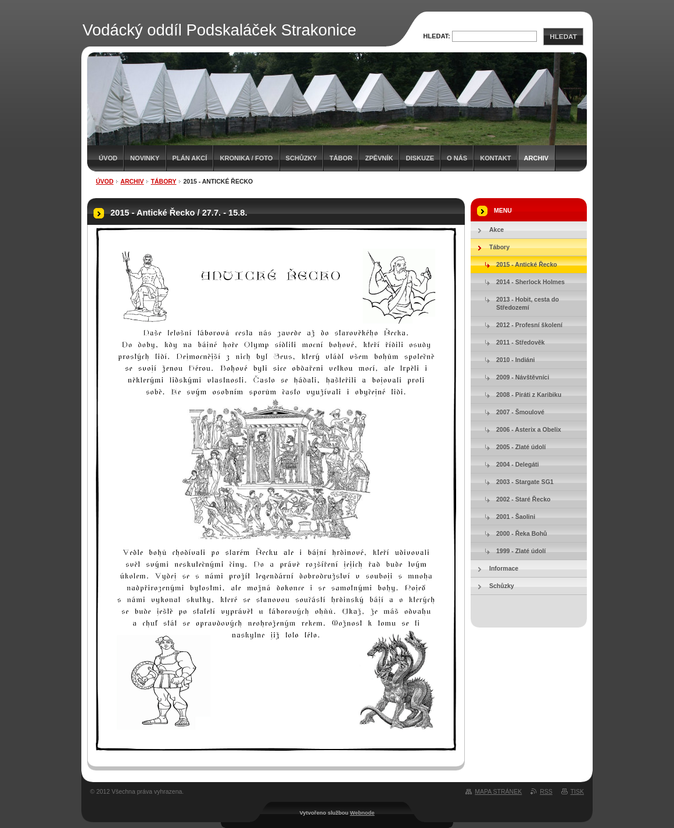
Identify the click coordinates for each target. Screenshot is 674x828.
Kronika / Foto (246, 158)
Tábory (164, 181)
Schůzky (301, 158)
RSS (546, 791)
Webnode (362, 812)
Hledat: (436, 36)
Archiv (536, 158)
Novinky (144, 158)
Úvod (108, 158)
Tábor (340, 158)
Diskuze (420, 158)
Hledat (563, 36)
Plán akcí (190, 158)
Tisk (577, 791)
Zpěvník (379, 158)
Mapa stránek (498, 791)
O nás (457, 158)
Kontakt (495, 158)
